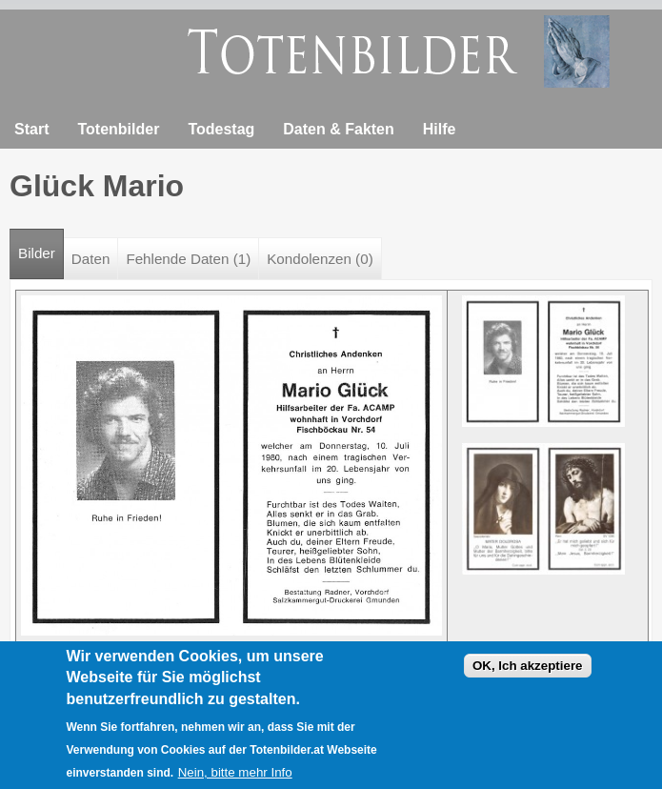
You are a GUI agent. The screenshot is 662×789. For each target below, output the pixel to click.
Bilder (41, 245)
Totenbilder (118, 129)
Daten (90, 259)
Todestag (221, 129)
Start (31, 129)
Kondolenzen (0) (319, 259)
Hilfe (439, 129)
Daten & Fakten (338, 129)
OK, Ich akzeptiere (527, 670)
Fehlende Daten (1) (188, 259)
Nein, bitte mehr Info (235, 777)
